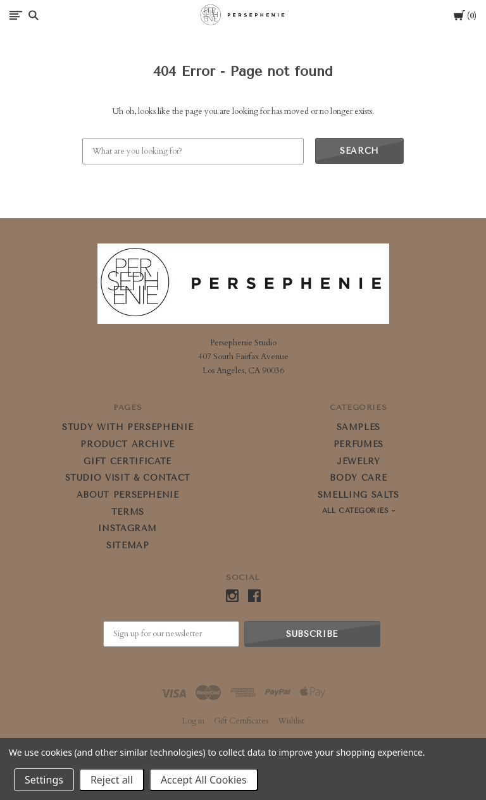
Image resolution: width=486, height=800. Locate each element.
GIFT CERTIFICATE (127, 461)
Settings (44, 780)
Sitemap (127, 545)
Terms (127, 512)
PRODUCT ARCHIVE (127, 444)
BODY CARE (358, 478)
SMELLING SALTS (358, 495)
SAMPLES (359, 427)
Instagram (127, 528)
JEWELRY (358, 461)
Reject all (111, 780)
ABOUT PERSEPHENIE (128, 495)
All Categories (357, 511)
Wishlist (291, 721)
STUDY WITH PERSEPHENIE (127, 427)
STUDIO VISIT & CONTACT (127, 478)
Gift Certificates (241, 721)
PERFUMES (358, 444)
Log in (193, 721)
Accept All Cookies (204, 780)
